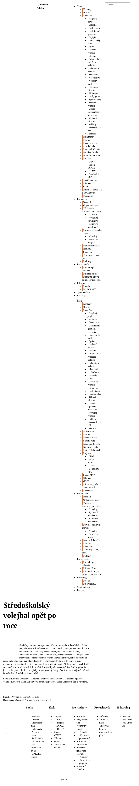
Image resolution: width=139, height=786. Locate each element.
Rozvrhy (87, 249)
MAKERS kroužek (91, 155)
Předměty (87, 15)
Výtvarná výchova (92, 119)
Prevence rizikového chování (92, 231)
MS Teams (127, 719)
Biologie (93, 25)
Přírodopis (93, 93)
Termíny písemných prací (91, 256)
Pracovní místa (90, 143)
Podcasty (87, 261)
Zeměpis (93, 134)
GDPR (86, 186)
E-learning (82, 283)
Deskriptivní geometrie (94, 32)
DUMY (92, 171)
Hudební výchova (92, 51)
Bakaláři (87, 202)
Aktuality (93, 214)
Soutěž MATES (90, 180)
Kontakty (87, 9)
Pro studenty (82, 199)
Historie (87, 12)
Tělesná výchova (92, 104)
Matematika (94, 74)
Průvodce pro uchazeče (88, 269)
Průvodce (104, 716)
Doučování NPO (93, 175)
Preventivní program (93, 241)
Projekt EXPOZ (91, 166)
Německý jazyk (92, 82)
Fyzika (92, 46)
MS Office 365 (127, 724)
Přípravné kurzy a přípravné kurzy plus (106, 730)
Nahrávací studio (90, 152)
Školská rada (89, 146)
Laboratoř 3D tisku (91, 149)
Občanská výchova (93, 88)
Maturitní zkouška (91, 245)
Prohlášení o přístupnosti (59, 746)
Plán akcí (87, 140)
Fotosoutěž (88, 196)
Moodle (86, 286)
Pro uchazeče (83, 264)
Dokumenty (88, 137)
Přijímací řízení (90, 274)
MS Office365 (89, 289)
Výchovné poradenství (93, 219)
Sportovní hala (83, 292)
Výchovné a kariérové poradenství (91, 210)
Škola (79, 6)
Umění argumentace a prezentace (94, 112)
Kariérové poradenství (93, 225)
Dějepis (92, 37)
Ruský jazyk (94, 96)
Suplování (87, 252)
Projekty (87, 158)
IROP (91, 162)
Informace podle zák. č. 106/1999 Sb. (92, 191)
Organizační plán (90, 205)
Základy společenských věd (94, 127)
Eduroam (87, 183)
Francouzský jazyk (94, 42)
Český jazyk (94, 28)
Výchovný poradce (81, 727)
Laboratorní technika (93, 70)
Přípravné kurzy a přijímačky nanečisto (91, 278)
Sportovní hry (95, 99)
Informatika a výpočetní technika (94, 62)
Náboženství (94, 78)
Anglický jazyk (92, 20)
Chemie (92, 56)
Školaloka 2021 (73, 779)
